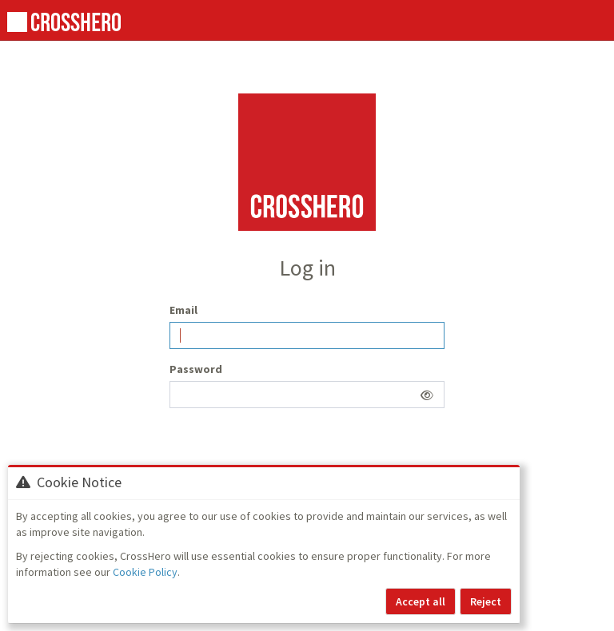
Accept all (420, 601)
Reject (485, 601)
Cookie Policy (145, 572)
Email (183, 310)
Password (195, 369)
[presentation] (291, 451)
